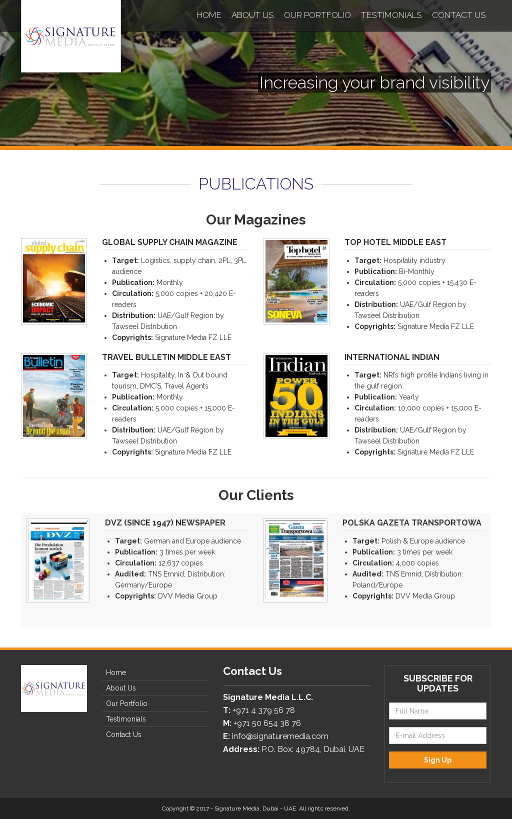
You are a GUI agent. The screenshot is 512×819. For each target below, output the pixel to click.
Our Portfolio (317, 15)
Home (209, 15)
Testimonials (391, 15)
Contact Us (459, 15)
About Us (253, 15)
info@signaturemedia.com (280, 736)
